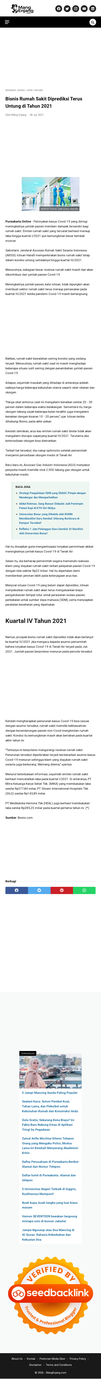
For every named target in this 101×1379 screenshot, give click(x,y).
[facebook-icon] (58, 7)
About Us (17, 1359)
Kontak (31, 1359)
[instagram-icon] (75, 7)
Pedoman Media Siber (52, 1359)
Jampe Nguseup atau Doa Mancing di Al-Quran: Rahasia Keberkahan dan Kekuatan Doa (48, 1234)
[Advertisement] (50, 56)
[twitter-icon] (66, 7)
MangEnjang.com (56, 1373)
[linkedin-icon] (92, 7)
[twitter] (39, 889)
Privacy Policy (78, 1359)
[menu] (7, 20)
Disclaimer (35, 1365)
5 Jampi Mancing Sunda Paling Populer (50, 1092)
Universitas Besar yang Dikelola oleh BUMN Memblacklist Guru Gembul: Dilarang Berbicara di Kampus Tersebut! (49, 517)
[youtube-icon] (83, 7)
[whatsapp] (84, 889)
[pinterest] (62, 889)
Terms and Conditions (59, 1365)
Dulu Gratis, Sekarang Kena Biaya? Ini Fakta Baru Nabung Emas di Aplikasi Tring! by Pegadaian (48, 1124)
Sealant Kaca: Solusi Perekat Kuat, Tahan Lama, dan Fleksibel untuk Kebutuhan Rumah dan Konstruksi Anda (50, 1106)
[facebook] (16, 889)
